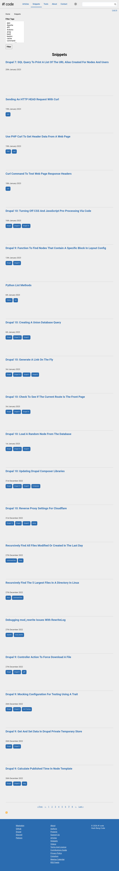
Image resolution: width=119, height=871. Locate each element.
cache (15, 38)
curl (8, 114)
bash (15, 34)
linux (20, 560)
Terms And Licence (58, 847)
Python (9, 300)
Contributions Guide (58, 850)
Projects (53, 832)
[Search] (115, 4)
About (54, 4)
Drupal (9, 226)
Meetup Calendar (57, 859)
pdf (24, 672)
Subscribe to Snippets (6, 812)
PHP (8, 151)
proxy (34, 523)
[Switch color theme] (75, 4)
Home (8, 14)
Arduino (15, 30)
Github (18, 829)
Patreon (19, 838)
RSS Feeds (54, 862)
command (15, 41)
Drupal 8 (35, 374)
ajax (15, 23)
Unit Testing (26, 709)
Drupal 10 (26, 226)
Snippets (36, 4)
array (15, 32)
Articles (25, 4)
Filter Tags (10, 19)
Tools (46, 4)
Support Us (55, 835)
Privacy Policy (56, 853)
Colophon (54, 856)
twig (24, 783)
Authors (53, 829)
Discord (19, 835)
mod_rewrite (19, 635)
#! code (8, 4)
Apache (15, 25)
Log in (114, 10)
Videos (53, 844)
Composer (36, 486)
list (16, 300)
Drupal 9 (17, 226)
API (15, 27)
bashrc (15, 36)
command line (11, 560)
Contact (64, 4)
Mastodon (20, 826)
